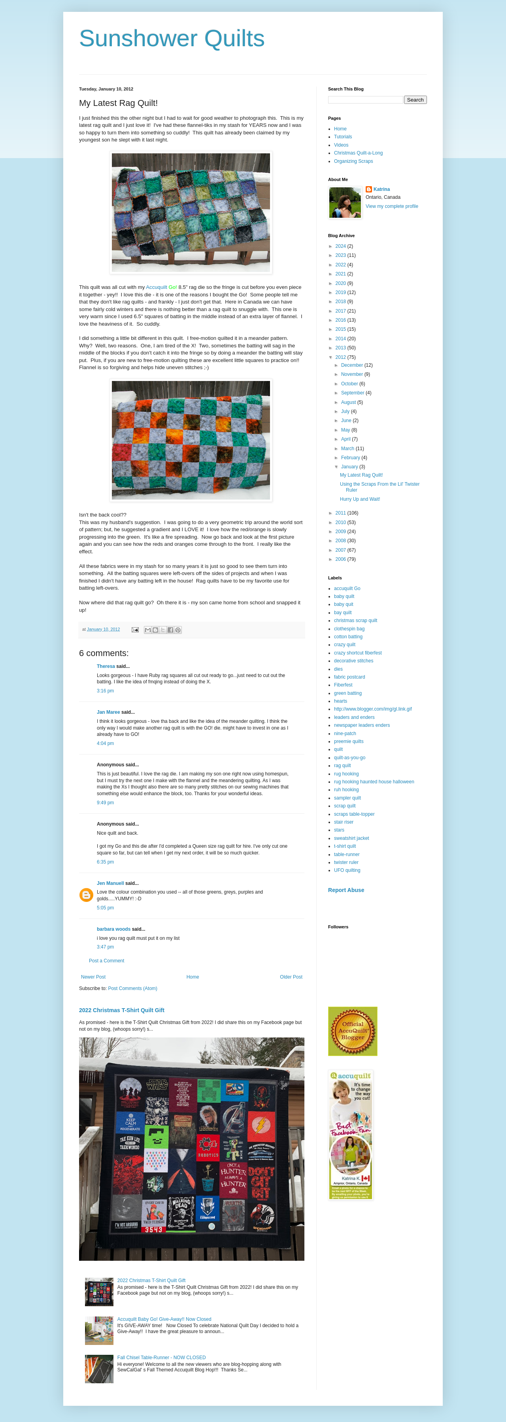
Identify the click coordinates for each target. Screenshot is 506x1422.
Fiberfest (343, 685)
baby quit (343, 604)
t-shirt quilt (345, 846)
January (350, 467)
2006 (341, 559)
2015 (341, 329)
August (349, 402)
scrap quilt (345, 806)
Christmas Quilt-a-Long (358, 153)
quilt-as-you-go (349, 757)
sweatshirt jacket (351, 838)
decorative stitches (353, 661)
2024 (341, 246)
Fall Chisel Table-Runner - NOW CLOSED (161, 1357)
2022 (341, 265)
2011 (341, 513)
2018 (341, 301)
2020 (341, 283)
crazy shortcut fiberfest (358, 653)
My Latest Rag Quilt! (361, 475)
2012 (341, 357)
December (352, 365)
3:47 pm (105, 947)
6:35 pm (105, 862)
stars (339, 830)
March (348, 448)
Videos (341, 145)
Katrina (382, 189)
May (346, 430)
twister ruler (346, 862)
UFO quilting (347, 870)
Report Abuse (346, 890)
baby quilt (344, 596)
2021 (341, 274)
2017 (341, 311)
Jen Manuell (110, 883)
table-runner (347, 854)
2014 (341, 338)
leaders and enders (354, 717)
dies (338, 669)
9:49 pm (105, 802)
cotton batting (348, 636)
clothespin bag (349, 629)
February (351, 457)
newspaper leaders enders (362, 725)
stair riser (343, 822)
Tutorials (343, 137)
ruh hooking (346, 789)
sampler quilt (347, 798)
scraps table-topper (354, 814)
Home (193, 977)
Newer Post (93, 977)
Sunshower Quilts (172, 38)
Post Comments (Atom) (132, 988)
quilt (338, 749)
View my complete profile (392, 206)
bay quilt (343, 612)
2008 (341, 540)
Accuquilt (156, 287)
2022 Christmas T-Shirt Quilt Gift (121, 1010)
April (346, 439)
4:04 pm (105, 743)
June (347, 420)
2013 (341, 348)
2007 (341, 550)
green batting (348, 693)
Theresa (106, 666)
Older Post (291, 977)
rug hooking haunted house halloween (374, 782)
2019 (341, 292)
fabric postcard (349, 677)
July (346, 411)
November (352, 374)
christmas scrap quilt (355, 620)
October (350, 384)
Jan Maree (108, 712)
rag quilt (342, 765)
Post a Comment (106, 961)
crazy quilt (344, 644)
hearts (340, 701)
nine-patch (345, 733)
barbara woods (113, 929)
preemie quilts (349, 741)
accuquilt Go (347, 588)
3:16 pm (105, 691)
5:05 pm (105, 908)
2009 (341, 531)
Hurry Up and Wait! (360, 499)
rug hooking (346, 774)
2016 (341, 320)
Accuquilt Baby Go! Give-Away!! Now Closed (164, 1319)
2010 (341, 522)
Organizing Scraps (353, 161)
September (353, 393)
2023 (341, 255)
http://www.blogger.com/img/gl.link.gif (373, 709)
